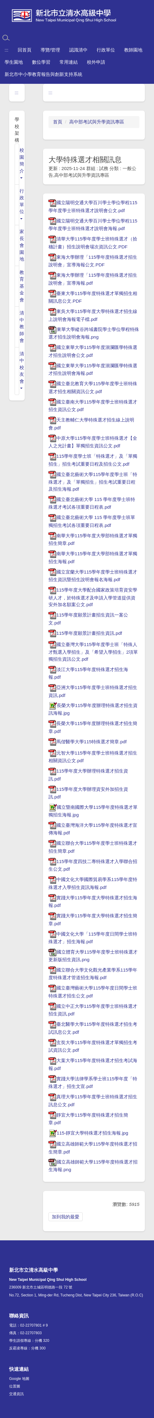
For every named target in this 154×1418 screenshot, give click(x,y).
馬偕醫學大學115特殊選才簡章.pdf (87, 741)
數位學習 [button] (41, 62)
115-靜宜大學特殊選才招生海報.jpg (88, 1132)
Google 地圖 (19, 1379)
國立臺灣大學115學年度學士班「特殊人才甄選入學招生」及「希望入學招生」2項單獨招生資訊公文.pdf (93, 652)
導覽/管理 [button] (50, 49)
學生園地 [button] (14, 62)
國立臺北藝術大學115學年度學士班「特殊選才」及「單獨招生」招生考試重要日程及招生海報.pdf (92, 482)
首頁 (57, 121)
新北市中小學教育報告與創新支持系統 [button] (43, 74)
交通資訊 (16, 1394)
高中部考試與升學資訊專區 (96, 121)
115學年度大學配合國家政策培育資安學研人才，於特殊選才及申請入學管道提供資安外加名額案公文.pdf (92, 597)
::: (7, 49)
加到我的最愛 (65, 1216)
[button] (19, 164)
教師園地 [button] (133, 49)
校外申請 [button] (96, 62)
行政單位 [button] (106, 49)
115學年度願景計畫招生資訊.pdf (85, 633)
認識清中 (78, 49)
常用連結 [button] (68, 62)
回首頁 (24, 49)
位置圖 (14, 1386)
